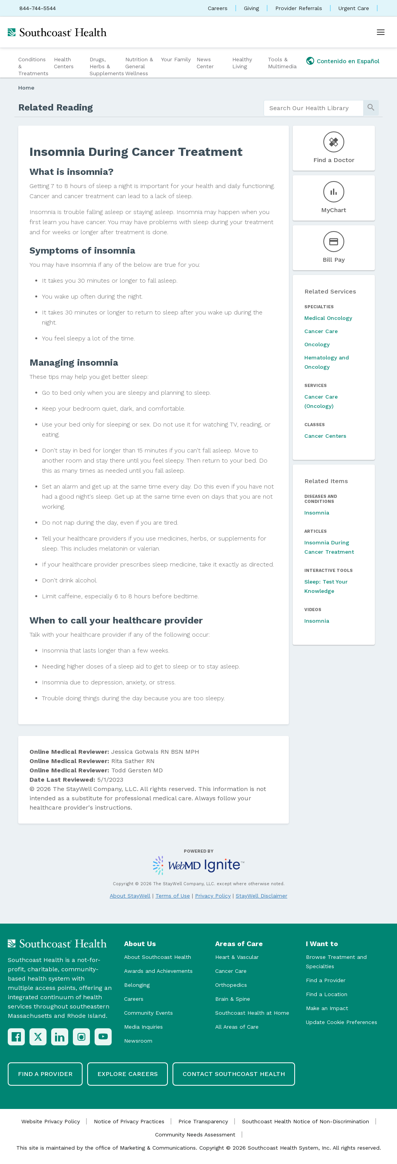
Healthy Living (242, 62)
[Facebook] (16, 1036)
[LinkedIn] (59, 1036)
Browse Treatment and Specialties (336, 961)
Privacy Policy (213, 896)
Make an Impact (327, 1008)
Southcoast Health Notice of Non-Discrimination (305, 1121)
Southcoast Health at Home (252, 1013)
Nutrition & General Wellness (139, 66)
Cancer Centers (325, 436)
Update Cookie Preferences (341, 1022)
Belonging (137, 985)
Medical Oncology (328, 318)
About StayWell (130, 896)
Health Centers (64, 62)
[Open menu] (380, 32)
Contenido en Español (348, 61)
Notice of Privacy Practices (129, 1121)
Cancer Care (321, 331)
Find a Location (326, 994)
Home (26, 88)
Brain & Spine (232, 999)
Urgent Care (353, 8)
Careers (218, 8)
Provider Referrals (298, 8)
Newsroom (138, 1041)
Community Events (148, 1013)
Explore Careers (127, 1074)
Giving (251, 8)
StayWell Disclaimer (261, 896)
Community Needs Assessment (195, 1134)
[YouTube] (103, 1036)
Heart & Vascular (237, 957)
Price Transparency (203, 1121)
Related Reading (55, 107)
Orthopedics (231, 985)
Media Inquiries (143, 1027)
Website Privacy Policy (50, 1121)
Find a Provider (325, 980)
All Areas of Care (237, 1027)
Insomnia (316, 512)
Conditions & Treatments (33, 66)
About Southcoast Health (157, 957)
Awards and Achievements (158, 971)
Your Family (176, 59)
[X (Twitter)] (38, 1036)
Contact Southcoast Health (234, 1074)
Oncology (317, 344)
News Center (205, 62)
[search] (314, 108)
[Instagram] (81, 1036)
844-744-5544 (37, 8)
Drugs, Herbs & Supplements (106, 66)
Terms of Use (172, 896)
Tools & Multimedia (282, 62)
